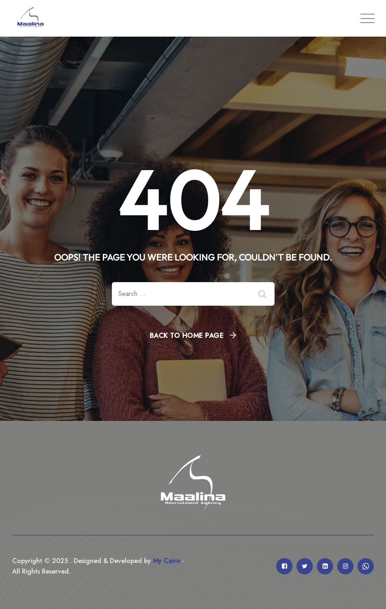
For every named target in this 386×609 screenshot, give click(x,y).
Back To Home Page (187, 335)
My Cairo (165, 560)
